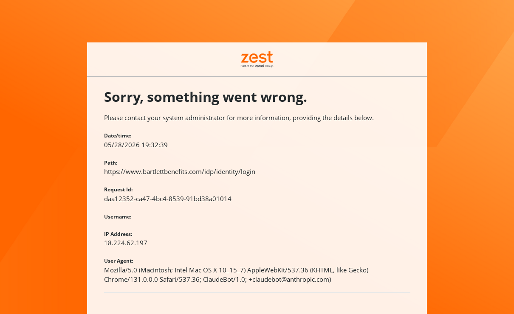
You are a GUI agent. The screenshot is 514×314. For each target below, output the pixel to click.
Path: (110, 162)
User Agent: (118, 260)
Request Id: (118, 189)
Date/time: (117, 135)
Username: (117, 216)
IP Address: (118, 234)
